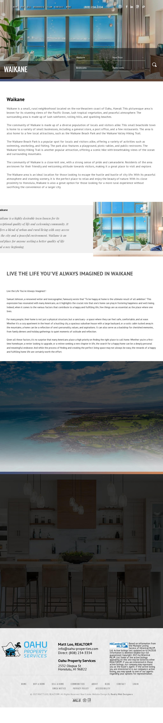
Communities (78, 684)
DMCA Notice (59, 688)
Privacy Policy (81, 688)
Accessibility (103, 688)
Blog (107, 684)
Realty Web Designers (122, 694)
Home (15, 7)
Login (136, 684)
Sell (29, 7)
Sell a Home (58, 684)
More (68, 7)
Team (49, 7)
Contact (59, 7)
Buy (22, 7)
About (95, 684)
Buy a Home (39, 684)
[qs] (129, 57)
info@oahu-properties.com (78, 648)
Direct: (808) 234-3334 (75, 653)
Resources (39, 7)
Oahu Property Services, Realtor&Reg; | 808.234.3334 (95, 7)
